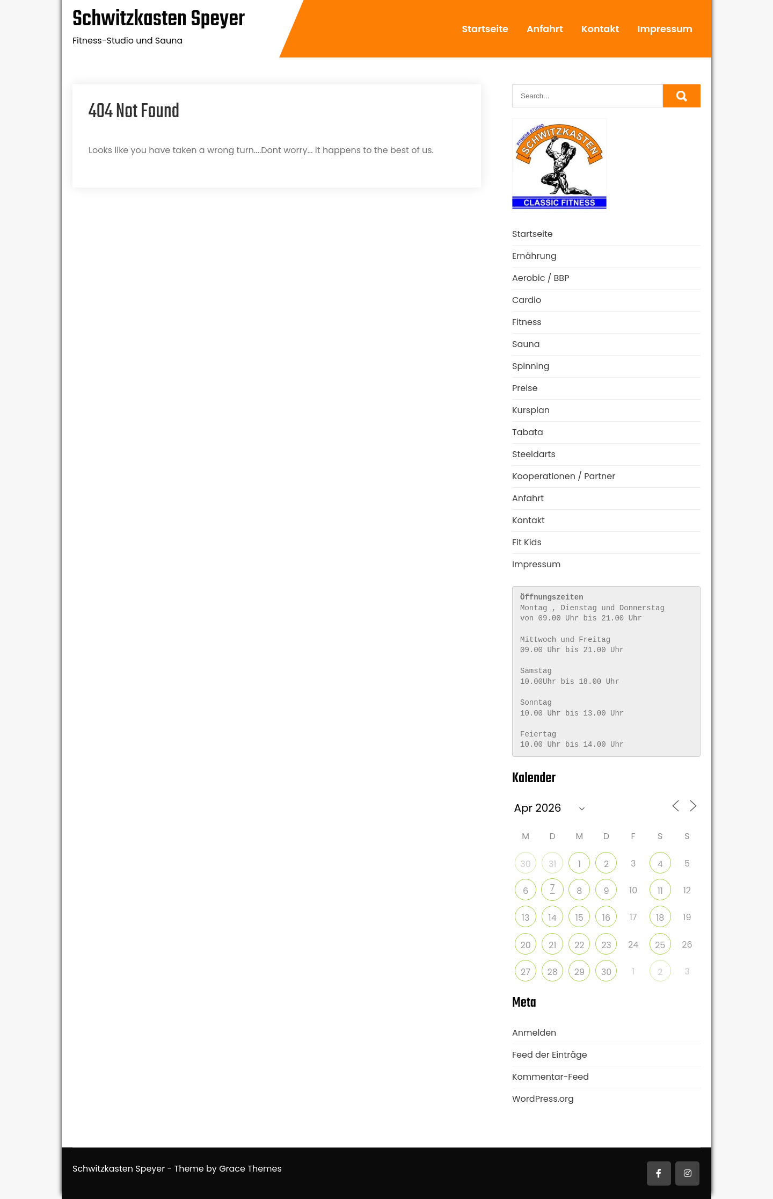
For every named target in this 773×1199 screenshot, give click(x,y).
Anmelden (534, 1033)
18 (660, 918)
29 (579, 972)
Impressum (665, 29)
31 (553, 864)
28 (553, 972)
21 (552, 945)
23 (606, 945)
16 (606, 918)
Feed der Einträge (549, 1055)
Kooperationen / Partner (563, 476)
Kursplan (531, 410)
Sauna (526, 344)
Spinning (531, 366)
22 (579, 945)
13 (526, 918)
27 (525, 972)
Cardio (526, 300)
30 (525, 864)
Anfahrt (545, 29)
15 (579, 918)
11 (660, 891)
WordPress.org (543, 1099)
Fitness (527, 322)
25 (660, 945)
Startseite (485, 29)
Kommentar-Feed (550, 1077)
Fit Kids (527, 542)
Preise (524, 388)
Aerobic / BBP (540, 278)
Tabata (527, 432)
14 (553, 918)
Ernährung (534, 256)
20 (525, 945)
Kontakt (600, 29)
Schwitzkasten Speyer (158, 19)
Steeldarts (534, 454)
